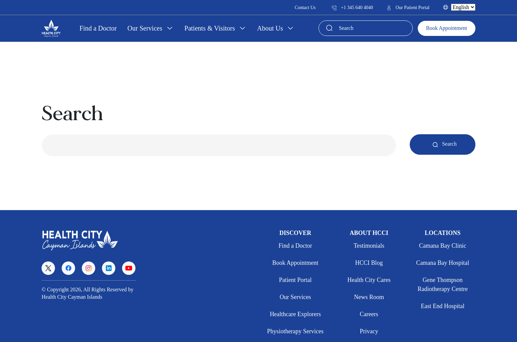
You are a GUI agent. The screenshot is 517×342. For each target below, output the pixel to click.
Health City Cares (369, 280)
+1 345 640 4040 (352, 7)
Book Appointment (446, 28)
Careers (369, 314)
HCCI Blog (369, 262)
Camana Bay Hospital (442, 262)
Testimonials (369, 245)
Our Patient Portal (407, 7)
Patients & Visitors (210, 28)
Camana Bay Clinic (442, 245)
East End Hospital (442, 306)
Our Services (145, 28)
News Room (369, 297)
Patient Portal (295, 280)
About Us (271, 28)
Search (442, 144)
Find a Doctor (98, 28)
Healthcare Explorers (295, 314)
